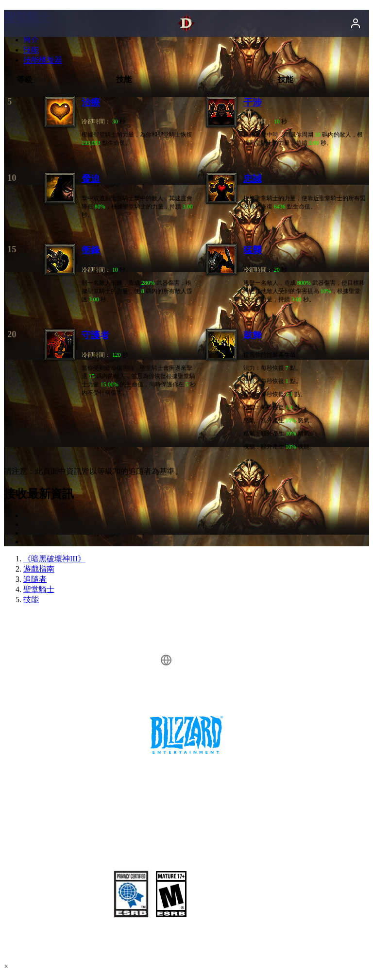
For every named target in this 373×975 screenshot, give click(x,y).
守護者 (95, 335)
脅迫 (91, 179)
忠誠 (252, 179)
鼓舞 (252, 335)
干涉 (252, 102)
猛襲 (252, 250)
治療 (91, 102)
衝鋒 (91, 250)
